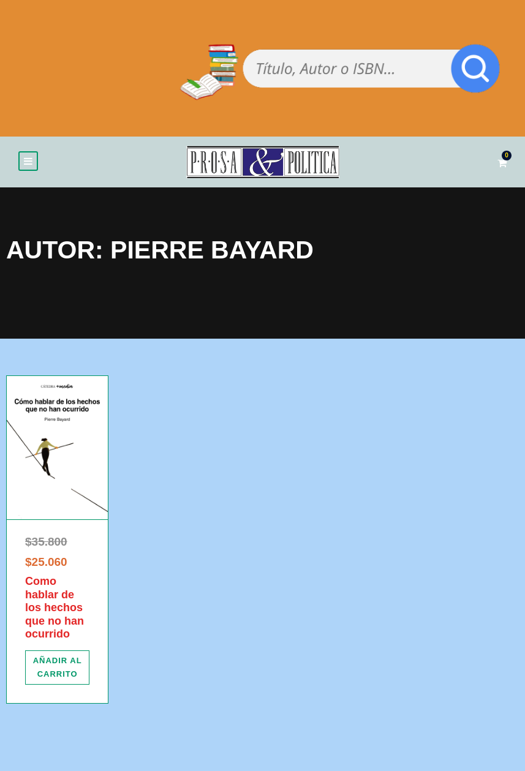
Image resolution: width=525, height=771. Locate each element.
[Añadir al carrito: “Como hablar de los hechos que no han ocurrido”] (57, 667)
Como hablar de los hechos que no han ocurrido (54, 607)
